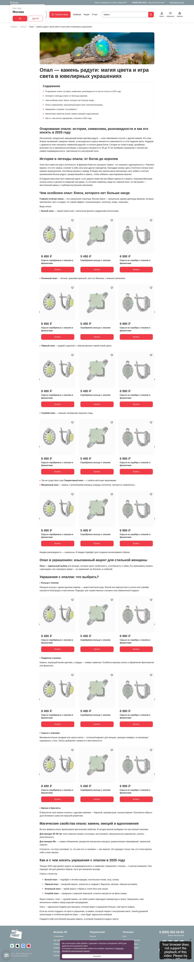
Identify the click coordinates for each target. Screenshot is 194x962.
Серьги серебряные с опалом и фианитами (57, 261)
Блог (125, 936)
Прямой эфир (60, 14)
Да (20, 18)
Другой (35, 18)
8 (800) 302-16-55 (139, 3)
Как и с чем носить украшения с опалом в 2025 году (68, 118)
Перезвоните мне (176, 2)
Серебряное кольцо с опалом (95, 260)
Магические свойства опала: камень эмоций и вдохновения (71, 114)
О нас (94, 14)
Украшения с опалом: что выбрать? (61, 109)
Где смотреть (59, 940)
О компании (58, 936)
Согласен (97, 956)
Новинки (77, 14)
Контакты (57, 955)
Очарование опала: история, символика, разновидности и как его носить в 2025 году (83, 91)
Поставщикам (59, 952)
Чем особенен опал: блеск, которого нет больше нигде (69, 100)
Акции (86, 14)
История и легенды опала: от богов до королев (66, 96)
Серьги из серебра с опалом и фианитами (135, 261)
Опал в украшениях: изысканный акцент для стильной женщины (74, 105)
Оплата (93, 936)
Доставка (93, 940)
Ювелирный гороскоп (131, 940)
